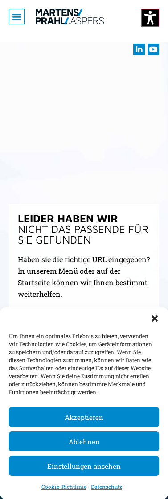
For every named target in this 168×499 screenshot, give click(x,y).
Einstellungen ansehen (84, 466)
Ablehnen (84, 441)
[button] (154, 318)
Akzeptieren (84, 417)
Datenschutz (106, 486)
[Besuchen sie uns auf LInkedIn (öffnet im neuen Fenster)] (139, 49)
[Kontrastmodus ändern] (150, 18)
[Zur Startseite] (70, 16)
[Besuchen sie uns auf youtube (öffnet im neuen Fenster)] (153, 49)
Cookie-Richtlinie (63, 486)
